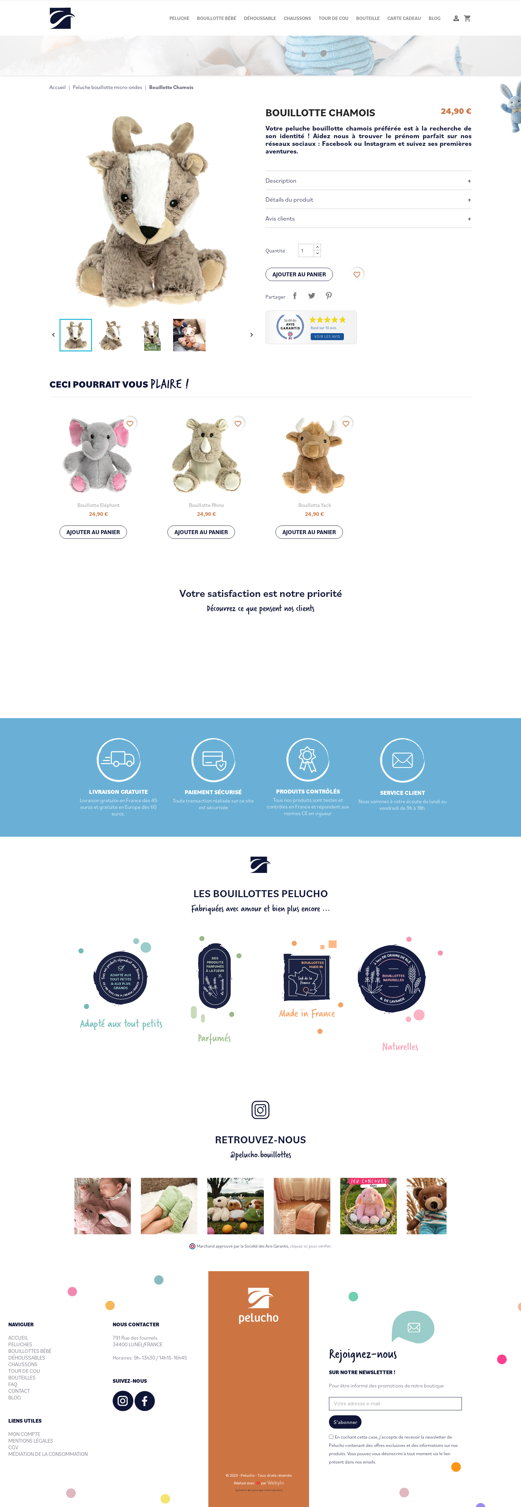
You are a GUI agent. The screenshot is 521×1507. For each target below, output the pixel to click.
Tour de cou (334, 18)
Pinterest (328, 295)
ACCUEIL (18, 1337)
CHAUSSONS (23, 1364)
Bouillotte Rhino (206, 505)
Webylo (275, 1482)
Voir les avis (327, 336)
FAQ (12, 1384)
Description (280, 180)
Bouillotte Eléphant (98, 505)
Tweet (311, 295)
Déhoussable (260, 18)
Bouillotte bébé (216, 18)
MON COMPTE (24, 1434)
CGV (13, 1447)
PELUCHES (20, 1344)
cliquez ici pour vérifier (310, 1246)
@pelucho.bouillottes (260, 1154)
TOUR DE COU (24, 1370)
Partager (294, 295)
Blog (435, 18)
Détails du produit (289, 199)
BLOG (14, 1397)
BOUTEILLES (22, 1377)
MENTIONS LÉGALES (30, 1440)
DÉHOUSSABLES (26, 1357)
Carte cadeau (404, 18)
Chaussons (297, 18)
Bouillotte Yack (314, 505)
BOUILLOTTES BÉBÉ (30, 1351)
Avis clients (280, 218)
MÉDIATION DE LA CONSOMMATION (48, 1454)
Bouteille (368, 18)
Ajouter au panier (299, 274)
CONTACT (19, 1390)
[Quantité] (306, 250)
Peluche (179, 18)
